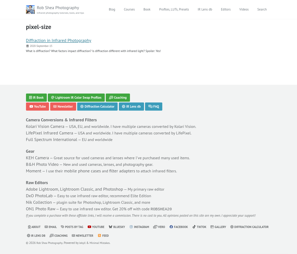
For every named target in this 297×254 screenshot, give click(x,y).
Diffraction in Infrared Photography (58, 42)
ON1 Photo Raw (40, 208)
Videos (244, 9)
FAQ (154, 103)
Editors (226, 9)
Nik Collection (39, 201)
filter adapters (126, 169)
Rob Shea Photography (63, 10)
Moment (33, 169)
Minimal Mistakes (104, 243)
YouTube (37, 103)
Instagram (147, 227)
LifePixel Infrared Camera (49, 130)
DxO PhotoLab (39, 194)
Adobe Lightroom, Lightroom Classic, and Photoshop (74, 188)
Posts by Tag (75, 227)
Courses (129, 9)
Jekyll (85, 243)
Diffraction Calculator (97, 103)
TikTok (211, 227)
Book (146, 9)
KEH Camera (37, 156)
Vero (168, 227)
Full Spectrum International (51, 137)
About (34, 227)
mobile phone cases (84, 169)
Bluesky (123, 227)
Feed (155, 236)
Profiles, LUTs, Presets (174, 9)
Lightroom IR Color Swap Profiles (76, 95)
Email (52, 227)
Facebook (189, 227)
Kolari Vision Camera (45, 124)
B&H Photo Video (42, 162)
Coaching (118, 95)
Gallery (231, 227)
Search (262, 9)
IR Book (36, 95)
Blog (112, 9)
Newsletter (63, 103)
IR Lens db (205, 9)
